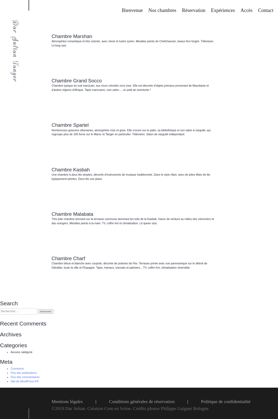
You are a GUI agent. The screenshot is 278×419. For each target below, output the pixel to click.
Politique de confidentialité (226, 401)
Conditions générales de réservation (142, 401)
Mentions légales (67, 401)
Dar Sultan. (76, 408)
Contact (265, 10)
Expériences (223, 10)
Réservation (193, 10)
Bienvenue (132, 10)
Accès (247, 10)
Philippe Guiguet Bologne (185, 408)
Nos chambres (162, 10)
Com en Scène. (118, 408)
